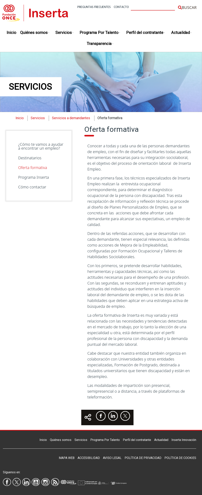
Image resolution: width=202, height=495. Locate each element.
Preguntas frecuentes (94, 7)
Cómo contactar (32, 187)
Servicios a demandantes (71, 118)
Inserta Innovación (183, 440)
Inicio (11, 32)
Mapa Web (66, 458)
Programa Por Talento (100, 32)
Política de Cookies (180, 458)
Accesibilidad (89, 458)
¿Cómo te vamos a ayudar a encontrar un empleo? (40, 146)
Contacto (121, 7)
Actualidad (181, 32)
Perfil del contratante (145, 32)
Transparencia (100, 44)
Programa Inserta (33, 177)
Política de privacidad (143, 458)
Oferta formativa (32, 167)
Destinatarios (29, 157)
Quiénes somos (35, 32)
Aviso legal (112, 458)
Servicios (64, 32)
